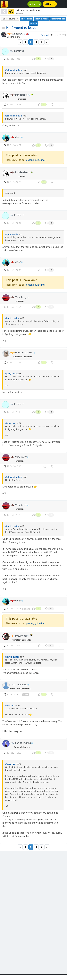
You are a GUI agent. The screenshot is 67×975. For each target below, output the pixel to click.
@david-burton (12, 318)
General (45, 35)
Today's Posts (41, 18)
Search (33, 23)
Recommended (58, 18)
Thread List (26, 18)
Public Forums (8, 18)
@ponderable (11, 234)
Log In (50, 4)
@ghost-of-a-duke (13, 70)
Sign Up (34, 4)
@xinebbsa (10, 705)
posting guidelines (36, 159)
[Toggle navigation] (62, 4)
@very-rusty (11, 373)
